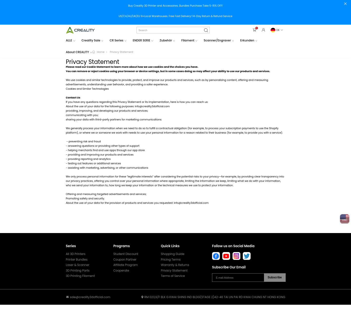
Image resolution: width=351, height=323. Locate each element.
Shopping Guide (172, 254)
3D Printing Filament (80, 276)
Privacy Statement (174, 270)
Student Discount (125, 254)
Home (100, 52)
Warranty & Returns (175, 265)
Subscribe (275, 277)
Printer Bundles (77, 259)
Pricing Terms (171, 259)
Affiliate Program (125, 265)
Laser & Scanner (77, 265)
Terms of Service (173, 276)
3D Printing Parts (77, 270)
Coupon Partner (124, 259)
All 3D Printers (76, 254)
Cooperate (121, 270)
